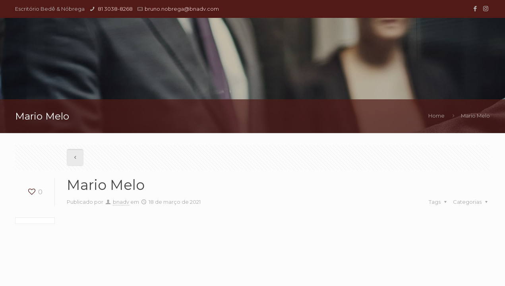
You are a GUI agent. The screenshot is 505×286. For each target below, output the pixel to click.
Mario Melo (475, 115)
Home (436, 115)
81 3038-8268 (115, 9)
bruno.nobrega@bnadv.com (182, 9)
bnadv (121, 202)
